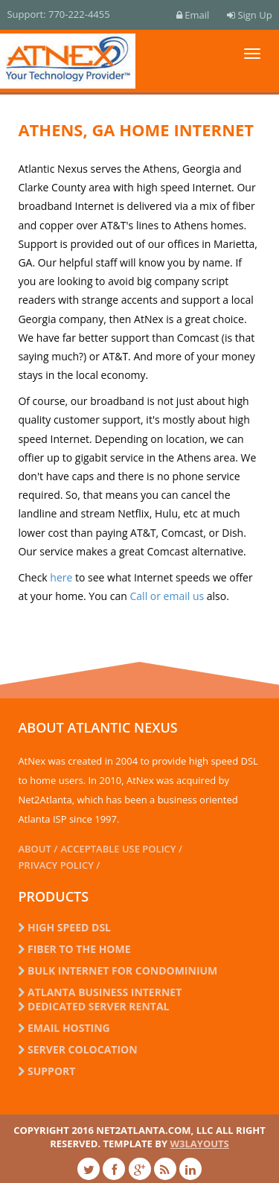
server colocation (77, 1049)
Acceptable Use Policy (118, 848)
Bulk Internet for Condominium (117, 970)
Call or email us (168, 596)
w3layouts (199, 1143)
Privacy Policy (55, 865)
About (34, 848)
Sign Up (249, 15)
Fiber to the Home (74, 949)
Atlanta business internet (100, 992)
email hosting (63, 1028)
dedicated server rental (93, 1006)
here (61, 577)
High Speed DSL (64, 927)
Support (46, 1071)
